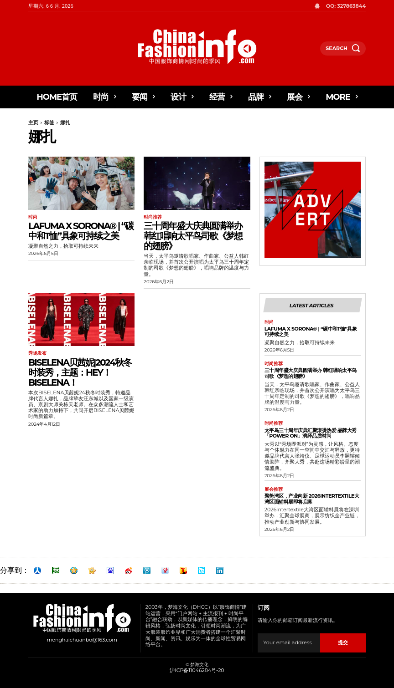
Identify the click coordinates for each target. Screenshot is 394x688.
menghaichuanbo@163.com (82, 639)
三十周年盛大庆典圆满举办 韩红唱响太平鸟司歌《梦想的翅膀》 (193, 235)
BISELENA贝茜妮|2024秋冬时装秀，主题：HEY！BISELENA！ (79, 372)
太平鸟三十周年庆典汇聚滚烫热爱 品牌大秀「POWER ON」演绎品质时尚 (310, 433)
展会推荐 (273, 489)
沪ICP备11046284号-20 (197, 670)
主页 (33, 122)
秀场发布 (37, 353)
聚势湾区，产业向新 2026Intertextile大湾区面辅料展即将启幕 (311, 498)
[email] (289, 642)
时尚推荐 (153, 217)
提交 (342, 642)
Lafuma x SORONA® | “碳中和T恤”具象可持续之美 (80, 230)
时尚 (32, 217)
